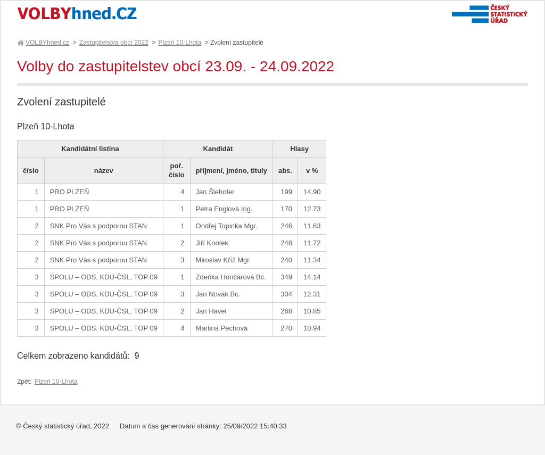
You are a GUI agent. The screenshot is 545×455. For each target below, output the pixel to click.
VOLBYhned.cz (46, 42)
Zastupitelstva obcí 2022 (113, 42)
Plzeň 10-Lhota (180, 42)
